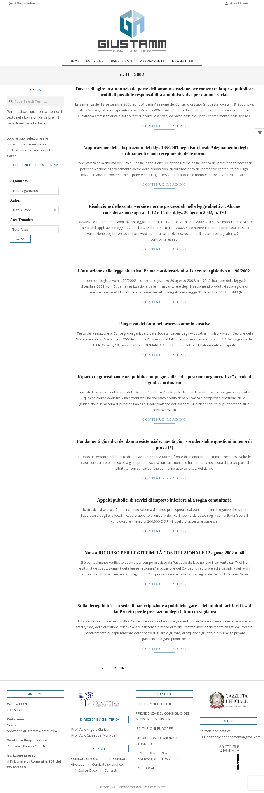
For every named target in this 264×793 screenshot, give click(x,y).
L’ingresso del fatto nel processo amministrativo (164, 323)
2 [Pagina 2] (84, 667)
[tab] (164, 716)
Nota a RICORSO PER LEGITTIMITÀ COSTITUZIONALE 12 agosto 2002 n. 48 (164, 552)
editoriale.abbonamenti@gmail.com (233, 736)
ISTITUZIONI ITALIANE (154, 704)
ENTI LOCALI (146, 768)
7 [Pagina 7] (102, 667)
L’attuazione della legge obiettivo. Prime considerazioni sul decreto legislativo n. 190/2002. (164, 270)
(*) (170, 447)
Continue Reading (164, 126)
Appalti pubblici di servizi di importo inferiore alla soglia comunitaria (164, 499)
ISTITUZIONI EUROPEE (154, 728)
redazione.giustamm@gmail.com (32, 731)
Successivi (117, 667)
